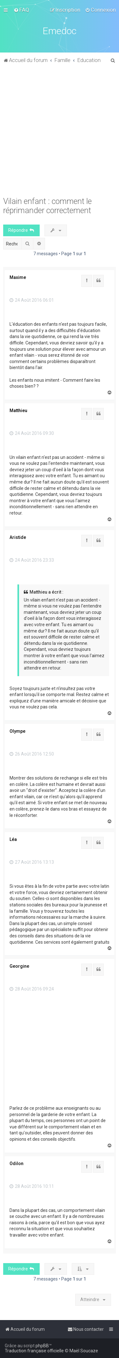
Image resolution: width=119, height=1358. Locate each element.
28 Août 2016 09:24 (32, 988)
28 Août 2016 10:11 (32, 1186)
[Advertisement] (59, 133)
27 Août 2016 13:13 (32, 862)
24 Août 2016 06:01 (32, 300)
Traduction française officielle (34, 1350)
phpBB (42, 1345)
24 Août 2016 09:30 (32, 433)
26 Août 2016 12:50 (32, 753)
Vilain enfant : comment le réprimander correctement (47, 206)
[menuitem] (21, 9)
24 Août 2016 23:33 (32, 560)
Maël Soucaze (83, 1350)
